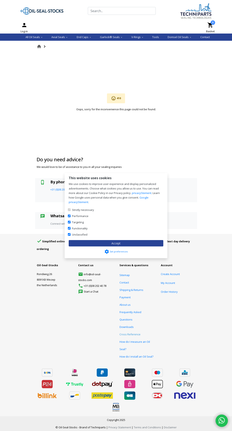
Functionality (80, 228)
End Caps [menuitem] (84, 37)
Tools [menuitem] (155, 37)
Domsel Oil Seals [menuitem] (179, 37)
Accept (116, 243)
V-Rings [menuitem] (137, 37)
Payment (125, 297)
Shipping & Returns (131, 290)
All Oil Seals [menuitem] (34, 37)
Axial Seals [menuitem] (59, 37)
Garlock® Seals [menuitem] (111, 37)
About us (125, 305)
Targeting (78, 222)
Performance (80, 216)
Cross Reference (129, 334)
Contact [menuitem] (205, 37)
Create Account (170, 274)
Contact (124, 282)
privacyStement (141, 193)
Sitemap (124, 275)
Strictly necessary (83, 210)
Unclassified (79, 234)
